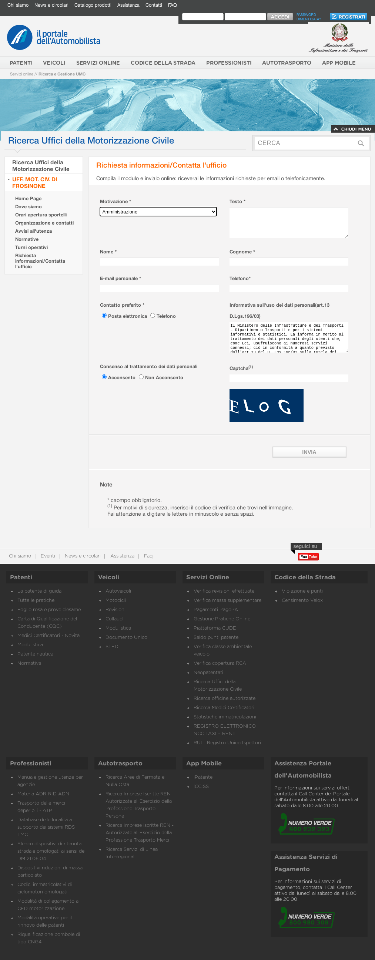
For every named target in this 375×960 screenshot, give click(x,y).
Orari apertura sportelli (41, 215)
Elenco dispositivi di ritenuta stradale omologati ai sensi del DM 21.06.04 (51, 851)
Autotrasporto (120, 764)
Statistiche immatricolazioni (225, 717)
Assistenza (128, 5)
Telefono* (240, 278)
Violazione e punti (302, 591)
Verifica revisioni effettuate (224, 591)
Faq (148, 556)
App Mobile (204, 764)
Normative (26, 239)
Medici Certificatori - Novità (48, 635)
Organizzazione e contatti (44, 223)
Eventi (47, 556)
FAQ (172, 5)
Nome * (108, 252)
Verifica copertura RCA (220, 663)
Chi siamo (18, 5)
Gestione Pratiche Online (222, 619)
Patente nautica (35, 654)
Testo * (237, 201)
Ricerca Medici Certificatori (224, 707)
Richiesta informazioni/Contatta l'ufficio (40, 261)
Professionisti (30, 764)
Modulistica (30, 645)
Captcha (241, 368)
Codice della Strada (305, 577)
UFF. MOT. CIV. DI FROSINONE (34, 182)
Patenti (21, 577)
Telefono (166, 316)
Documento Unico (126, 637)
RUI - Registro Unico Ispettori (227, 743)
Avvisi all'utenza (33, 231)
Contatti (153, 5)
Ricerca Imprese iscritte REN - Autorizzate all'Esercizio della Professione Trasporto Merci (140, 833)
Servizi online (21, 73)
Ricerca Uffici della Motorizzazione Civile (41, 165)
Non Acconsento (164, 377)
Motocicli (116, 600)
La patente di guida (39, 591)
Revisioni (115, 609)
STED (112, 646)
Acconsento (122, 377)
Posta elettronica (128, 316)
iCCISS (201, 786)
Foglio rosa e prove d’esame (49, 609)
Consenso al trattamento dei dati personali (148, 366)
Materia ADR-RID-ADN (43, 794)
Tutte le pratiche (35, 600)
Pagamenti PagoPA (216, 609)
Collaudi (115, 619)
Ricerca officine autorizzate (224, 698)
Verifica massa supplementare (227, 600)
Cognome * (242, 252)
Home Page (28, 198)
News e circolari (51, 5)
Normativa (29, 663)
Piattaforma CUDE (215, 628)
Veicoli (108, 577)
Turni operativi (31, 247)
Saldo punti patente (216, 637)
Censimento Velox (302, 600)
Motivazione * (115, 201)
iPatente (203, 777)
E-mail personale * (120, 278)
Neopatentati (208, 672)
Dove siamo (28, 206)
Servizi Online (207, 577)
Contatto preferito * (122, 305)
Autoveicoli (118, 591)
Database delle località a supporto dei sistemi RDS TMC (46, 827)
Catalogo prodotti (92, 5)
